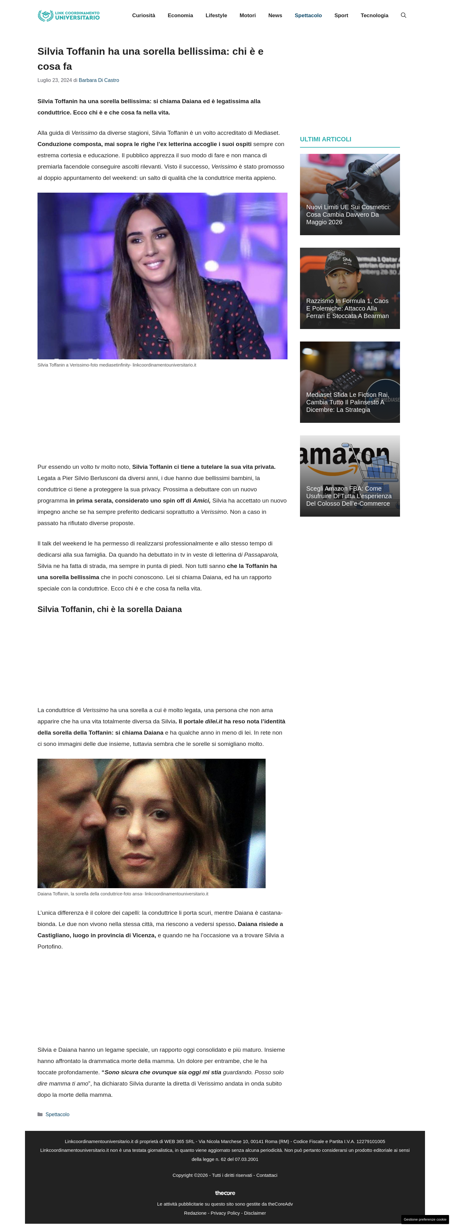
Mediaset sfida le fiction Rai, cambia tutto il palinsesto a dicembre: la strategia (347, 402)
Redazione (195, 1213)
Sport (341, 15)
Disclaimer (255, 1213)
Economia (180, 15)
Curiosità (143, 15)
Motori (248, 15)
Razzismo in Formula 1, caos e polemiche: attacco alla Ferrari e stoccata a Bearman (347, 308)
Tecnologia (374, 15)
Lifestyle (216, 15)
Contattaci (267, 1175)
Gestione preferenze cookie (425, 1219)
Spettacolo (308, 15)
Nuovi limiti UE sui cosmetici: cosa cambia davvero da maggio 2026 (348, 214)
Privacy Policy (225, 1213)
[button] (403, 15)
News (275, 15)
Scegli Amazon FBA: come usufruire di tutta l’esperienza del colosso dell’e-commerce (349, 496)
